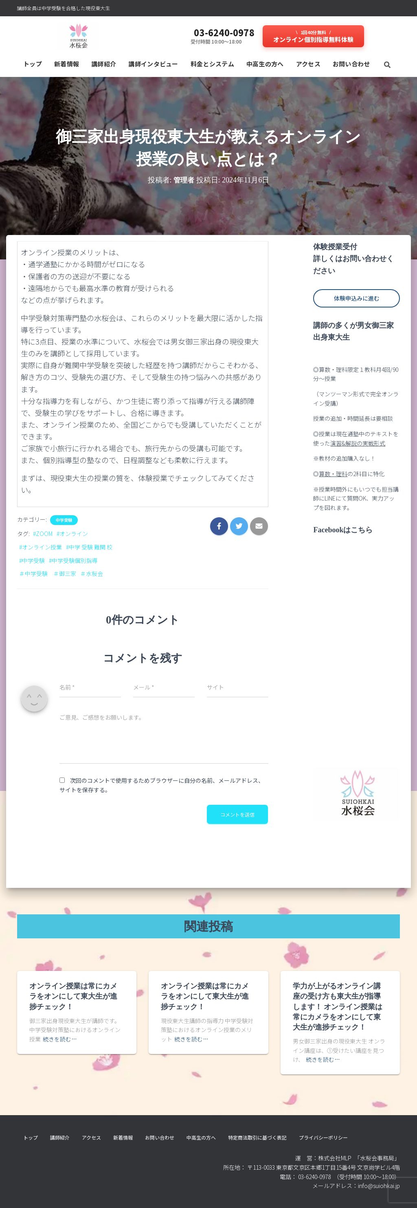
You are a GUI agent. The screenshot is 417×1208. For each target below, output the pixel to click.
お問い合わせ (351, 63)
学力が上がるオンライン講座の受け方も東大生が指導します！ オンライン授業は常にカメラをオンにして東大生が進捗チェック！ (338, 1006)
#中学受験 (32, 560)
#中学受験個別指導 (73, 560)
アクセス (308, 63)
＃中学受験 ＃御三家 (47, 573)
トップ (32, 63)
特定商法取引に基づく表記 (257, 1137)
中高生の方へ (265, 63)
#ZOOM (43, 533)
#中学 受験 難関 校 (89, 547)
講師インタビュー (153, 63)
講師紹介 (103, 63)
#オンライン (72, 533)
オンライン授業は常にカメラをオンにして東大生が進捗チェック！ (73, 996)
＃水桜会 (91, 573)
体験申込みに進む (357, 298)
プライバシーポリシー (323, 1137)
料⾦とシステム (212, 63)
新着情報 (66, 63)
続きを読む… (60, 1039)
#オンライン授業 (40, 547)
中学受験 (64, 520)
